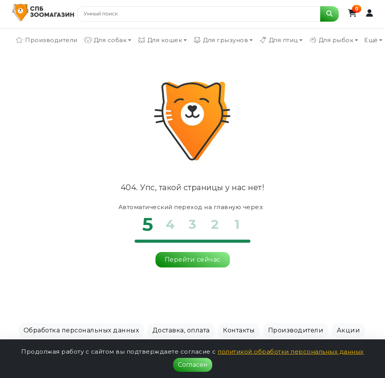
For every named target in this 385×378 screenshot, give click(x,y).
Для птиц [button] (278, 40)
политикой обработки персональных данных (291, 351)
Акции (348, 330)
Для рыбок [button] (331, 40)
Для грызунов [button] (220, 40)
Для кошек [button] (159, 40)
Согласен (193, 364)
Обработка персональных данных (81, 330)
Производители (46, 40)
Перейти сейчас (193, 259)
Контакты (239, 330)
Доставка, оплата (181, 330)
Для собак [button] (105, 40)
